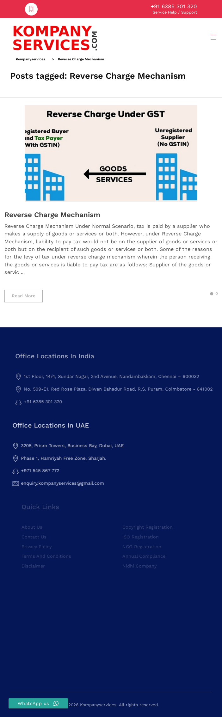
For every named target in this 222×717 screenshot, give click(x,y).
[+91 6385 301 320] (31, 9)
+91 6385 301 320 (174, 6)
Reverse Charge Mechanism (52, 214)
